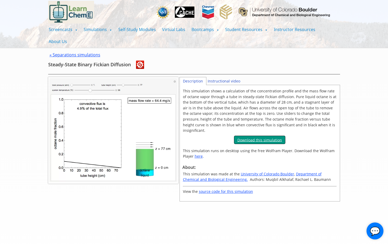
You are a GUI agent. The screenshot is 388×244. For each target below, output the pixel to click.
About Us (58, 41)
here (199, 156)
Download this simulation (259, 139)
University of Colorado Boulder (267, 173)
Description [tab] (193, 81)
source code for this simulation (226, 191)
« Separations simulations (75, 55)
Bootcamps (205, 29)
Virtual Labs (173, 29)
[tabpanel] (260, 143)
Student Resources (246, 29)
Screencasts (63, 29)
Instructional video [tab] (224, 81)
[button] (63, 29)
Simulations (98, 29)
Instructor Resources (294, 29)
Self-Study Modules (137, 29)
